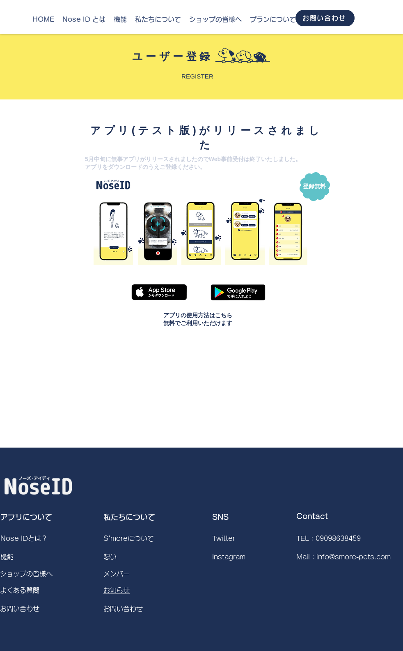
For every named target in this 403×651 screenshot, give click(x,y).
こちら (223, 315)
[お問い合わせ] (325, 18)
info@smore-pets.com (353, 557)
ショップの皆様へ (26, 573)
